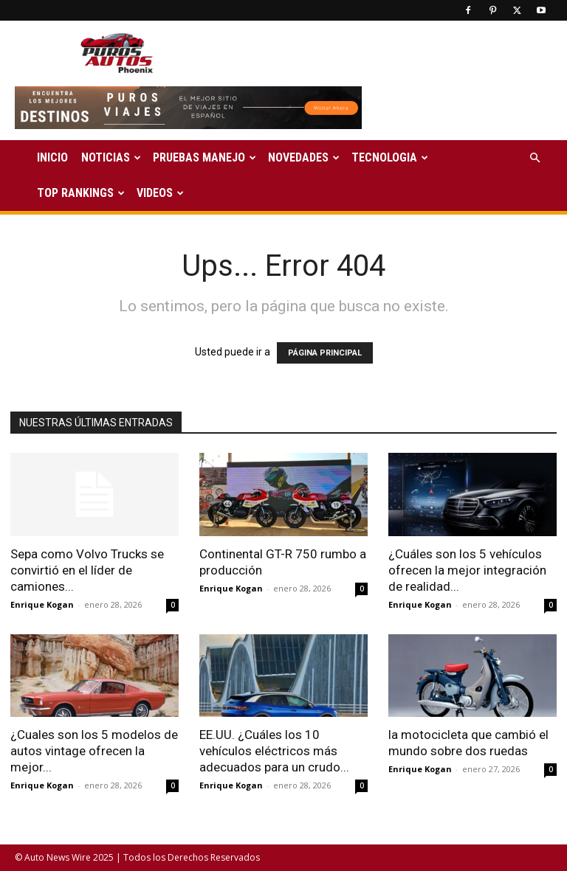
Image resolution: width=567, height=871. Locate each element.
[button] (534, 158)
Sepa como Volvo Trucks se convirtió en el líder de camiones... (87, 570)
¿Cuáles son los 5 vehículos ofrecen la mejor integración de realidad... (467, 570)
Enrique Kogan (42, 604)
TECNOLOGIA (389, 157)
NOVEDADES (304, 157)
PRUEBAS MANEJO (204, 157)
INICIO (52, 157)
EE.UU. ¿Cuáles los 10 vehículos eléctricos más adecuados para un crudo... (274, 750)
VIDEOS (160, 193)
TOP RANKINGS (81, 193)
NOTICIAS (111, 157)
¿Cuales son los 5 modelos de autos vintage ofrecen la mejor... (94, 750)
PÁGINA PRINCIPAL (325, 353)
